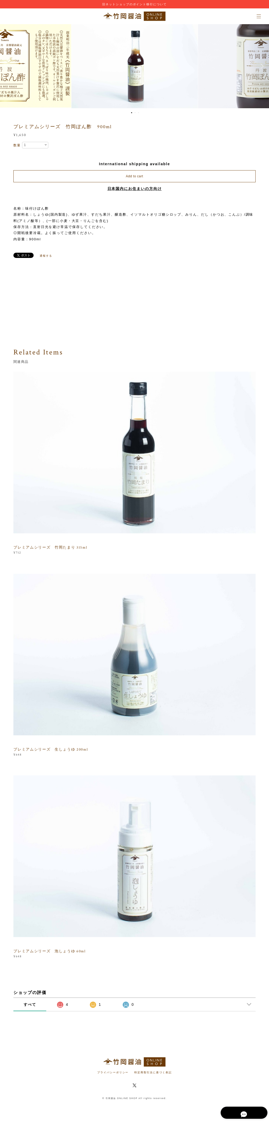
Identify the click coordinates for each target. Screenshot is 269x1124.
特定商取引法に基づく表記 (153, 1072)
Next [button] (261, 66)
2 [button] (135, 112)
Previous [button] (8, 66)
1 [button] (131, 112)
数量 (17, 145)
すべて (30, 1004)
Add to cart (134, 176)
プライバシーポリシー (112, 1072)
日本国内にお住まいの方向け (134, 189)
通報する (46, 255)
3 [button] (138, 112)
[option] (134, 66)
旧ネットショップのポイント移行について (134, 4)
